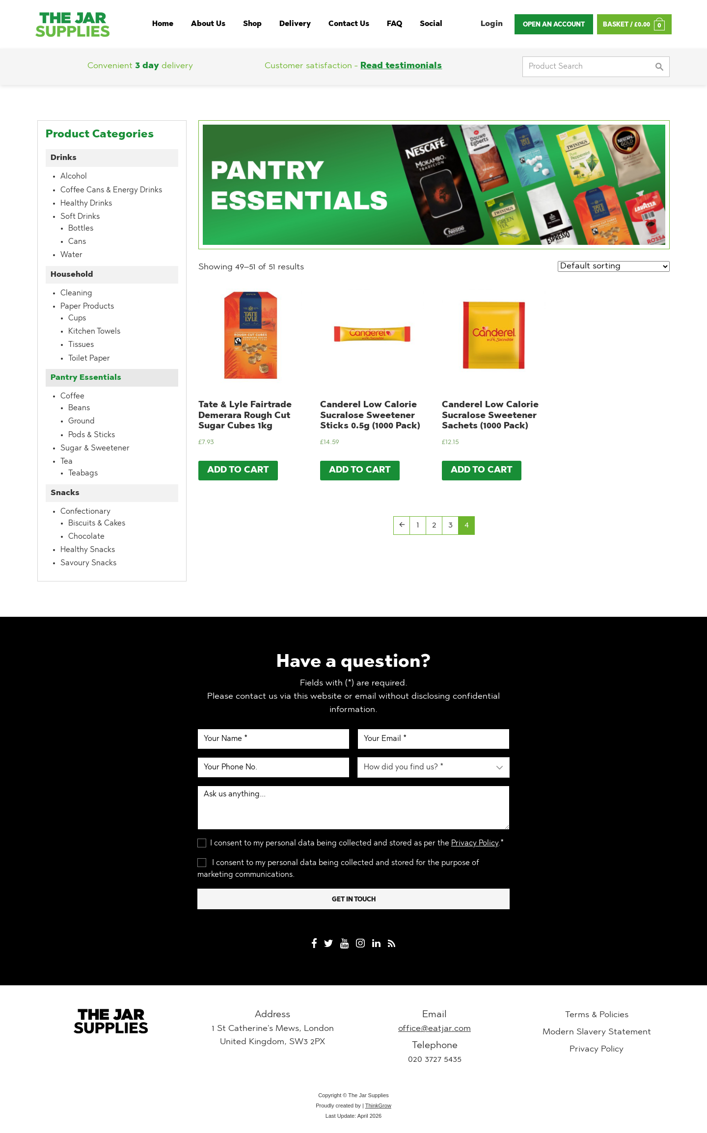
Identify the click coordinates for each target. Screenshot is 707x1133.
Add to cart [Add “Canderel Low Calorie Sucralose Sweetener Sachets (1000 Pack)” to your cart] (482, 470)
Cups (77, 318)
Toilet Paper (89, 359)
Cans (77, 242)
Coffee (72, 396)
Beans (79, 408)
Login (492, 24)
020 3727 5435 (435, 1059)
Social (431, 24)
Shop (252, 24)
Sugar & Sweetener (95, 448)
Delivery (295, 24)
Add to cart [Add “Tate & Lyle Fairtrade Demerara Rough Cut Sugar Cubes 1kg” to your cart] (238, 470)
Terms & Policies (596, 1015)
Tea (66, 462)
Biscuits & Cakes (96, 523)
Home (162, 24)
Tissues (81, 345)
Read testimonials (401, 66)
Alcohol (73, 177)
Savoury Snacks (88, 563)
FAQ (394, 24)
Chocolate (86, 537)
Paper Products (87, 307)
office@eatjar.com (434, 1029)
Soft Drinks (80, 217)
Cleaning (76, 293)
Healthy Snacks (87, 550)
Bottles (80, 229)
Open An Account (554, 25)
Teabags (83, 473)
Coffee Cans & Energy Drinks (111, 190)
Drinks (64, 158)
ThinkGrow (378, 1105)
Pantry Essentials (86, 378)
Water (71, 255)
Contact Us (348, 24)
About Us (208, 24)
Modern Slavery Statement (597, 1032)
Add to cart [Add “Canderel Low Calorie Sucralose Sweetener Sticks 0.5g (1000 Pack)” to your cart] (360, 470)
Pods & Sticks (91, 435)
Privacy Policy (474, 843)
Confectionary (85, 512)
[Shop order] (614, 266)
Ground (81, 421)
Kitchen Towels (94, 332)
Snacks (65, 493)
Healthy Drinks (86, 204)
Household (72, 275)
